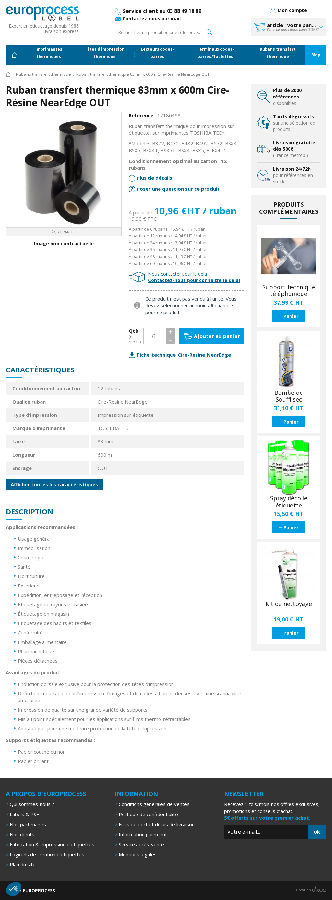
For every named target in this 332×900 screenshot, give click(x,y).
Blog (315, 55)
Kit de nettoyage (289, 604)
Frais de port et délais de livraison (157, 824)
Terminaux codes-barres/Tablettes (215, 52)
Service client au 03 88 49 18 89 (162, 11)
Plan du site (23, 864)
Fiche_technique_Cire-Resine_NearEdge (184, 354)
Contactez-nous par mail (152, 19)
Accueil (14, 55)
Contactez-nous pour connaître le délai (194, 280)
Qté (135, 336)
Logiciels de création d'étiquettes (47, 854)
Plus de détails (154, 178)
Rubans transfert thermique (278, 52)
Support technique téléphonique (288, 291)
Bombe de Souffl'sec (288, 396)
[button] (13, 889)
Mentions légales (138, 854)
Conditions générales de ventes (154, 804)
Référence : (142, 115)
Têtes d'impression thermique (104, 52)
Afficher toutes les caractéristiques (54, 484)
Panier (291, 316)
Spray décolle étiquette (288, 502)
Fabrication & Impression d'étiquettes (52, 844)
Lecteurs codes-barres (157, 52)
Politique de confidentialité (148, 814)
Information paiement (143, 834)
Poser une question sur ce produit (178, 189)
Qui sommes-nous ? (32, 804)
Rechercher (209, 32)
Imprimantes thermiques (48, 52)
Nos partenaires (28, 824)
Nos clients (22, 834)
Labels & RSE (24, 814)
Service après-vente (141, 844)
